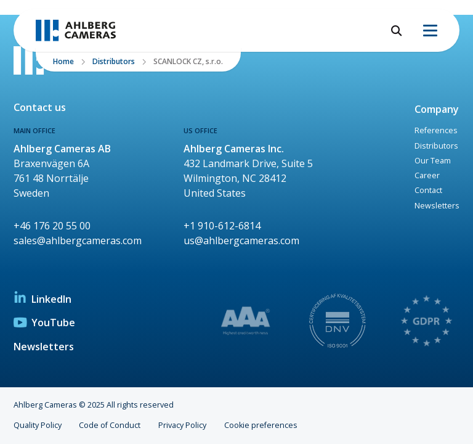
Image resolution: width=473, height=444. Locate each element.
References (436, 130)
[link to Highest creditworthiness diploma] (246, 323)
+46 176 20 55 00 (52, 225)
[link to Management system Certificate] (337, 322)
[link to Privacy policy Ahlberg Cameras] (427, 322)
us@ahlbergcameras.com (241, 240)
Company (436, 109)
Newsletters (436, 205)
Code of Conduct (109, 425)
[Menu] (430, 30)
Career (427, 175)
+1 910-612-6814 (222, 225)
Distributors (113, 61)
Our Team (432, 160)
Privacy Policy (182, 425)
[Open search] (397, 30)
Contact (428, 190)
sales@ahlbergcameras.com (78, 240)
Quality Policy (38, 425)
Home (63, 61)
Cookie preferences (260, 425)
